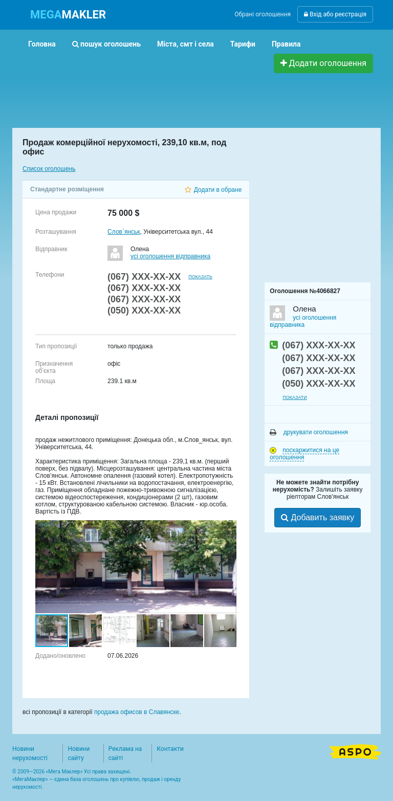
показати (294, 397)
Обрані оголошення (262, 14)
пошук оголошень (106, 44)
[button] (227, 529)
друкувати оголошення (309, 432)
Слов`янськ (123, 231)
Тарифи (242, 44)
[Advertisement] (206, 96)
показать (200, 276)
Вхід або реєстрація (335, 14)
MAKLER (68, 14)
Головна (42, 44)
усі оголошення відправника (170, 256)
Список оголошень (49, 168)
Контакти (170, 748)
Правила (286, 44)
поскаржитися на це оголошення (304, 454)
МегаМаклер (30, 779)
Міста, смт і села (185, 44)
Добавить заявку (317, 517)
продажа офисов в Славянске (137, 712)
